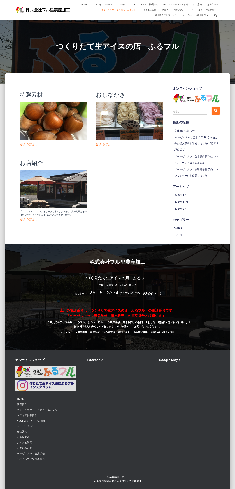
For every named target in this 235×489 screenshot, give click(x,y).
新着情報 (22, 404)
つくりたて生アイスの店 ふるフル (119, 10)
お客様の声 (212, 4)
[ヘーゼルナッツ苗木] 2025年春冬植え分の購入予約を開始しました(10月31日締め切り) (196, 143)
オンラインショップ (102, 4)
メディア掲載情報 (149, 4)
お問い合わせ (180, 10)
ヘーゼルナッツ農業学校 (205, 10)
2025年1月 (180, 194)
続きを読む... (29, 144)
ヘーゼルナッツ (126, 4)
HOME (84, 4)
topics (178, 227)
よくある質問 (149, 10)
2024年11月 (181, 201)
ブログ (165, 10)
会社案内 (197, 4)
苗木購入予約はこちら (166, 15)
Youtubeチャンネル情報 (175, 4)
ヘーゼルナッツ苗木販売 (195, 15)
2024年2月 (180, 208)
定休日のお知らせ (184, 130)
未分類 (178, 234)
